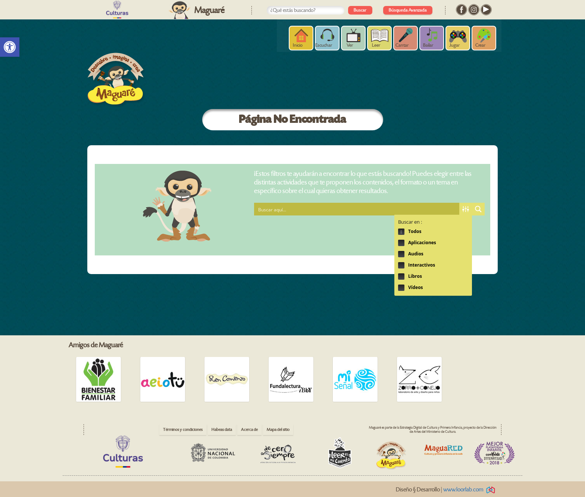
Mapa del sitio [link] (278, 429)
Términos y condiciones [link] (183, 429)
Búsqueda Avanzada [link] (408, 10)
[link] (9, 47)
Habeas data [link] (222, 429)
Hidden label (401, 232)
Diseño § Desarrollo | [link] (447, 489)
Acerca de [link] (249, 429)
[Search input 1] (357, 209)
